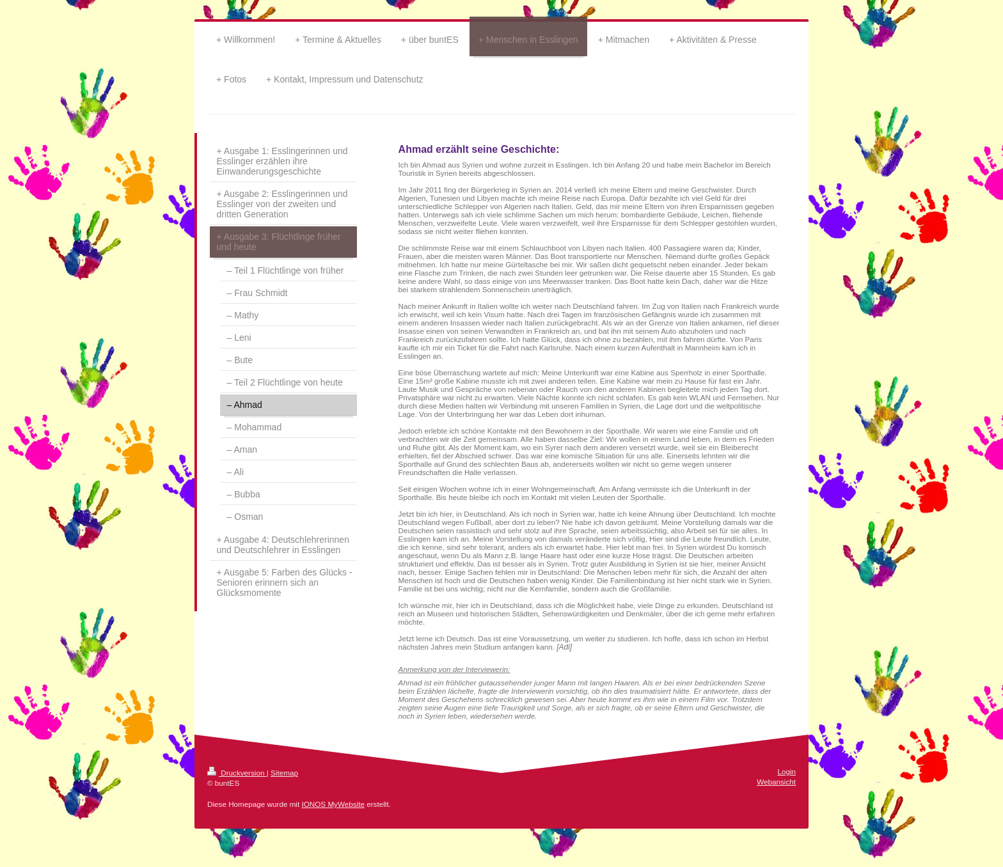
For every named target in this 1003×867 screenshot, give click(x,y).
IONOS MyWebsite (333, 804)
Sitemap (284, 773)
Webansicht (776, 781)
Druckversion (237, 773)
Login (786, 771)
